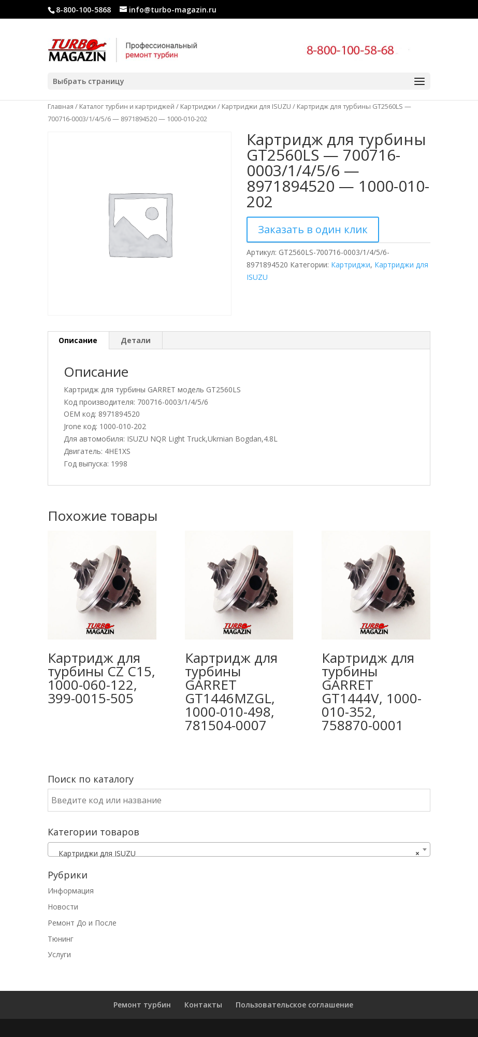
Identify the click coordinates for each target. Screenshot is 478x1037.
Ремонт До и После (82, 923)
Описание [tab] (78, 340)
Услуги (59, 954)
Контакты (203, 1005)
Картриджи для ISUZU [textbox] (235, 853)
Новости (63, 907)
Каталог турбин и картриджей (127, 106)
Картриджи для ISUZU (256, 106)
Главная (61, 106)
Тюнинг (61, 939)
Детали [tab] (136, 340)
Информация (71, 891)
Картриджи (198, 106)
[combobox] (239, 849)
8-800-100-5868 (83, 10)
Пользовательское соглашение (294, 1005)
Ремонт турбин (142, 1005)
